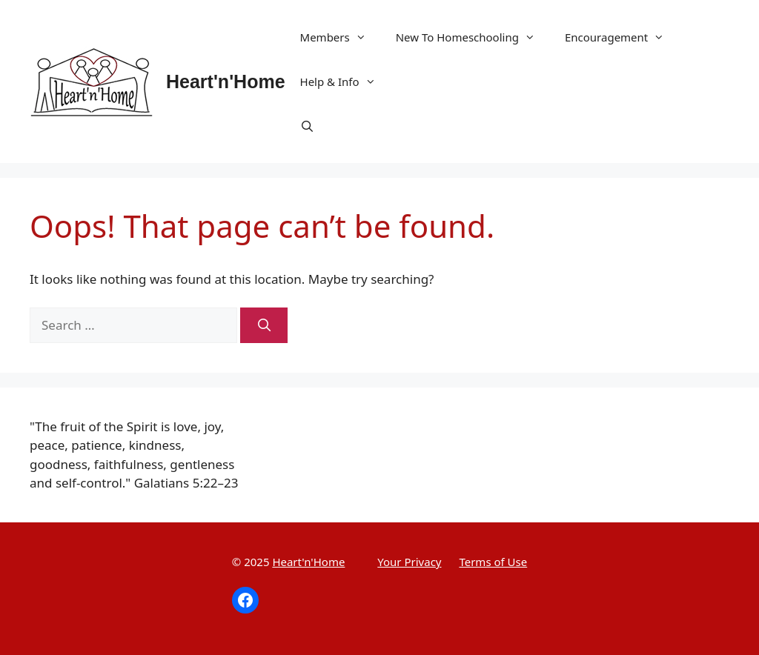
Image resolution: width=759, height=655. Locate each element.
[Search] (264, 325)
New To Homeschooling (473, 37)
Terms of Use (493, 561)
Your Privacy (409, 561)
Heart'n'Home (225, 81)
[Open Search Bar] (307, 126)
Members (340, 37)
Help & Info (345, 81)
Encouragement (622, 37)
